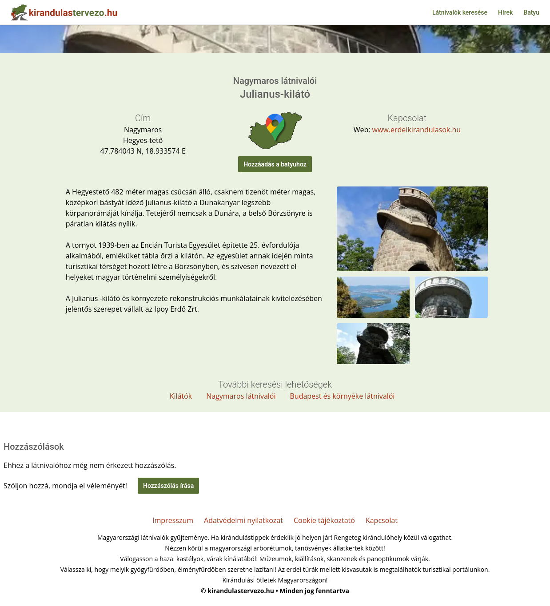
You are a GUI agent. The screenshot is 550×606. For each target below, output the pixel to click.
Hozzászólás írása (168, 485)
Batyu (531, 12)
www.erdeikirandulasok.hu (416, 130)
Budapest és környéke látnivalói (342, 396)
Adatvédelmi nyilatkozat (243, 520)
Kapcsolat (382, 520)
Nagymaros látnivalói (240, 396)
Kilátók (181, 396)
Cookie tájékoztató (324, 520)
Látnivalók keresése (459, 12)
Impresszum (172, 520)
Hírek (505, 12)
